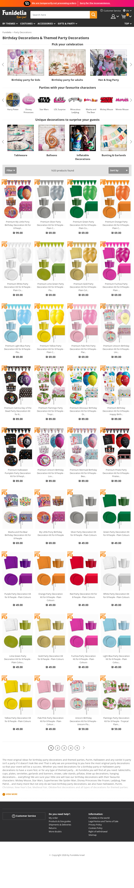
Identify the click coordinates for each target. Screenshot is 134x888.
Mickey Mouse (106, 109)
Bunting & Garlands (114, 155)
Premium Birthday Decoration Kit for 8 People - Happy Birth (116, 411)
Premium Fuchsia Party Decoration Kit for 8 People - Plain (116, 287)
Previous (3, 64)
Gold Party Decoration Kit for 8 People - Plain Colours (51, 657)
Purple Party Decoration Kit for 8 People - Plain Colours (17, 595)
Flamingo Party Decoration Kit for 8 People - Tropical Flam (116, 721)
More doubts (55, 831)
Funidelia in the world (99, 817)
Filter (9, 170)
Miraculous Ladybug (75, 111)
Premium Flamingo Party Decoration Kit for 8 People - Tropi (50, 411)
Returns (52, 828)
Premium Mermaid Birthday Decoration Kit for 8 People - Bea (83, 473)
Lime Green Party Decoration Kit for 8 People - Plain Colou (17, 659)
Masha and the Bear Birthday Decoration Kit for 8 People (18, 535)
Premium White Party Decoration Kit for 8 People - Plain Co (17, 287)
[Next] (83, 748)
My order (53, 817)
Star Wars (44, 109)
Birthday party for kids (25, 79)
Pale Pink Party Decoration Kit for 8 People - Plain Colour (51, 721)
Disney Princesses (29, 111)
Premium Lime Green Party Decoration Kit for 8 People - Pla (50, 287)
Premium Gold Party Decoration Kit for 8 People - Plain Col (83, 287)
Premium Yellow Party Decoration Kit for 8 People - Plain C (50, 349)
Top (126, 23)
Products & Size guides (60, 821)
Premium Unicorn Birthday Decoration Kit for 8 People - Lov (50, 473)
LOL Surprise (60, 109)
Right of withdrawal (98, 831)
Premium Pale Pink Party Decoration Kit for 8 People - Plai (83, 349)
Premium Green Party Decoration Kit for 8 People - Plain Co (83, 225)
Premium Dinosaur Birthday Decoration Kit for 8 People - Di (83, 411)
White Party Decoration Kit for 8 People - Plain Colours (116, 595)
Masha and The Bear (91, 111)
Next (131, 64)
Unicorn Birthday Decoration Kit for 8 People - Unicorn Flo (83, 721)
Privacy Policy (95, 824)
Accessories (45, 23)
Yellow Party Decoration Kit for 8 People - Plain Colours (18, 719)
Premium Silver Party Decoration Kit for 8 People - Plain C (50, 225)
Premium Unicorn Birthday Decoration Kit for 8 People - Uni (116, 349)
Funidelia (6, 32)
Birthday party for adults (67, 79)
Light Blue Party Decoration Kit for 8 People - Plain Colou (116, 659)
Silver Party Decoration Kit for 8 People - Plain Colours (83, 533)
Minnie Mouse (122, 109)
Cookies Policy (95, 828)
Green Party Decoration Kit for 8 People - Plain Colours (116, 533)
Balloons (51, 155)
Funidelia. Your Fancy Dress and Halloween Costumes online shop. (14, 14)
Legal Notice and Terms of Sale (103, 821)
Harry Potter (13, 109)
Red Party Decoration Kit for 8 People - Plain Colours (83, 595)
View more (11, 794)
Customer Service (24, 816)
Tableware (20, 155)
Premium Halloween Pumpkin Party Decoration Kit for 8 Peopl (18, 473)
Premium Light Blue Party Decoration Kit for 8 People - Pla (17, 349)
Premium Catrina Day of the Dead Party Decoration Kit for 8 (17, 411)
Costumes (26, 23)
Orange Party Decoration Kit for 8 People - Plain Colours (50, 597)
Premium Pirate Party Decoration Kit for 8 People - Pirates (116, 473)
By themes (8, 23)
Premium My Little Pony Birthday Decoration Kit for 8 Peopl (18, 225)
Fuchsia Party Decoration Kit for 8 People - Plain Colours (83, 659)
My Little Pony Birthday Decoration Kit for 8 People (51, 533)
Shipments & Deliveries (60, 824)
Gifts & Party (66, 23)
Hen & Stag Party (108, 79)
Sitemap (93, 834)
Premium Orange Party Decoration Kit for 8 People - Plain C (116, 225)
